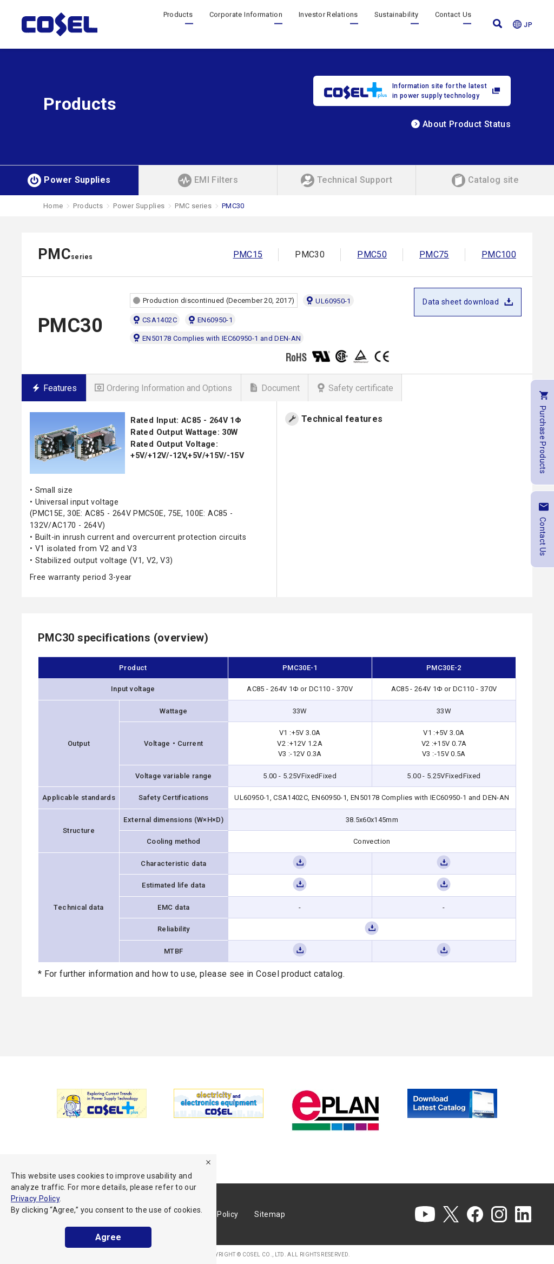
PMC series (193, 206)
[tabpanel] (101, 1103)
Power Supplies (138, 206)
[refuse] (208, 1162)
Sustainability (396, 24)
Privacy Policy (35, 1198)
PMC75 (434, 254)
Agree (108, 1237)
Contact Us (453, 24)
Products (178, 24)
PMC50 (372, 254)
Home (53, 206)
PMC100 (499, 254)
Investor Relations (328, 24)
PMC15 (248, 254)
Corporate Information (246, 24)
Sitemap (269, 1214)
